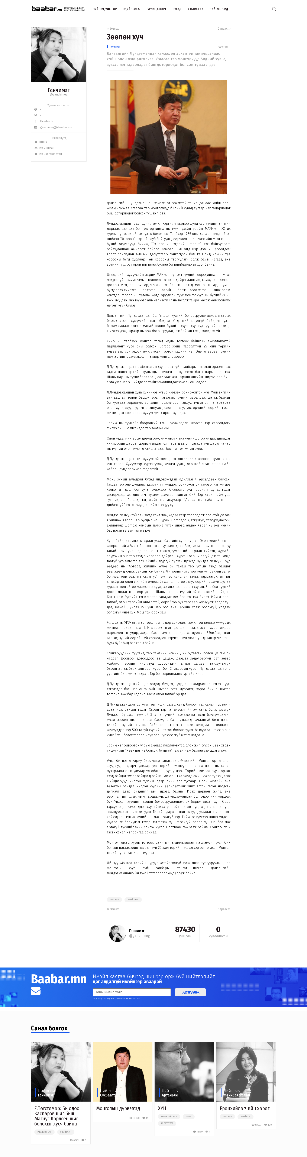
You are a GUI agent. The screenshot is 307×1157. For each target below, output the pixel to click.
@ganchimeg (59, 94)
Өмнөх (113, 28)
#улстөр (114, 899)
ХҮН (162, 1108)
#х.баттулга (167, 1123)
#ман (188, 1116)
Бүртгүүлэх (190, 992)
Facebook (43, 121)
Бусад (177, 9)
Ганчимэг (115, 46)
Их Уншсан (44, 148)
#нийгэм (245, 1116)
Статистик (195, 9)
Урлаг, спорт (157, 9)
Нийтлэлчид (219, 9)
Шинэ (40, 142)
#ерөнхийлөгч (169, 1116)
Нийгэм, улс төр (105, 9)
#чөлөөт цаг (44, 1132)
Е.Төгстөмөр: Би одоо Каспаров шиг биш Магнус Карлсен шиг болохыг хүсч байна (56, 1116)
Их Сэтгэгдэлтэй (48, 154)
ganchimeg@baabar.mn (53, 127)
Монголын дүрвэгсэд (118, 1108)
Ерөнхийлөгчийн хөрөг (244, 1108)
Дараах (224, 28)
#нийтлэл (133, 899)
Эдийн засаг (132, 9)
